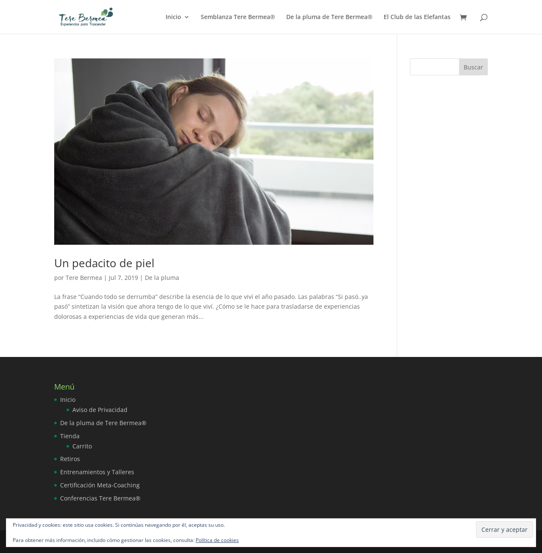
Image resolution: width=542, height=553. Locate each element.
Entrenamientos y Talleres (97, 472)
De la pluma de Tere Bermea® (329, 17)
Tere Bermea (84, 278)
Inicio (173, 17)
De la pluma (162, 278)
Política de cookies (217, 540)
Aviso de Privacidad (99, 410)
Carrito (82, 446)
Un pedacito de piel (104, 263)
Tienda (70, 436)
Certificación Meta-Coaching (100, 485)
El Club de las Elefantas (417, 17)
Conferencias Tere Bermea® (100, 498)
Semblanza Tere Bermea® (238, 17)
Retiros (70, 459)
